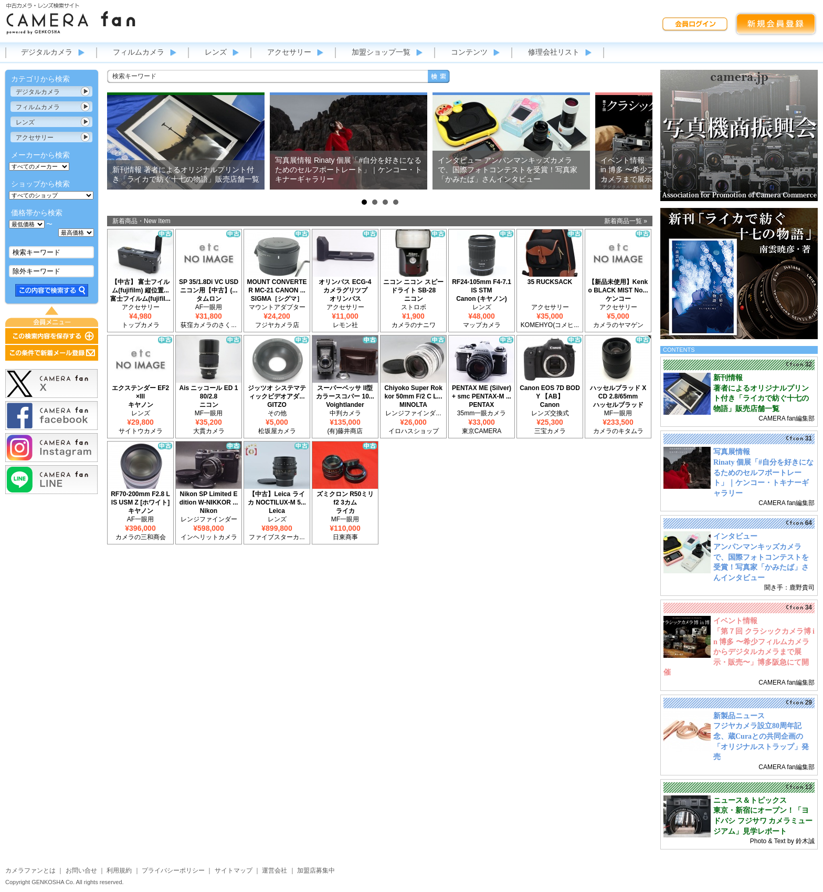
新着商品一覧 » (625, 221)
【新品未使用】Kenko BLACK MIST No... (618, 286)
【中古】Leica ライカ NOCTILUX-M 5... (277, 498)
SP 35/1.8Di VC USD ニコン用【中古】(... (208, 286)
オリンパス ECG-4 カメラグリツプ (345, 286)
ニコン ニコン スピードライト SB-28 (413, 286)
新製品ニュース (739, 716)
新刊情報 (728, 378)
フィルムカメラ (138, 52)
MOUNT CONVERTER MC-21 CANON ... (277, 286)
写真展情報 (731, 452)
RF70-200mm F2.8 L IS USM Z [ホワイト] (140, 498)
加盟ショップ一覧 (381, 52)
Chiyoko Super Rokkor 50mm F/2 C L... (413, 392)
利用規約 (119, 870)
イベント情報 (735, 621)
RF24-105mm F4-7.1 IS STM (481, 286)
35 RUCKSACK (549, 282)
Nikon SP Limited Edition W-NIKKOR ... (209, 498)
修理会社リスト (553, 52)
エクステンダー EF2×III (140, 392)
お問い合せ (81, 870)
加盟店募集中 (316, 870)
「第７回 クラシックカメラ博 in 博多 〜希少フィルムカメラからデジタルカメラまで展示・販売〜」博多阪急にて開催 (739, 651)
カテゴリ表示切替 (85, 91)
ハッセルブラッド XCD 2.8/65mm (618, 392)
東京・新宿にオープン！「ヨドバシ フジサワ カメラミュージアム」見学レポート (763, 820)
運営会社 (274, 870)
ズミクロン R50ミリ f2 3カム (345, 498)
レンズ (216, 52)
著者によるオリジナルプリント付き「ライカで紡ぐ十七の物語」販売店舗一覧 (761, 398)
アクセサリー (289, 52)
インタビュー (735, 536)
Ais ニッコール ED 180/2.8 (208, 392)
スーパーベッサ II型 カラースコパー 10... (345, 392)
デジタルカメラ (46, 52)
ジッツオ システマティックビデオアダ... (277, 392)
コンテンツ (469, 52)
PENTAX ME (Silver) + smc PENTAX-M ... (481, 392)
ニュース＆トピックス (750, 800)
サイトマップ (233, 870)
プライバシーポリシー (173, 870)
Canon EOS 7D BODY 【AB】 (550, 392)
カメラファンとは (30, 870)
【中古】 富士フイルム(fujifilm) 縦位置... (140, 286)
